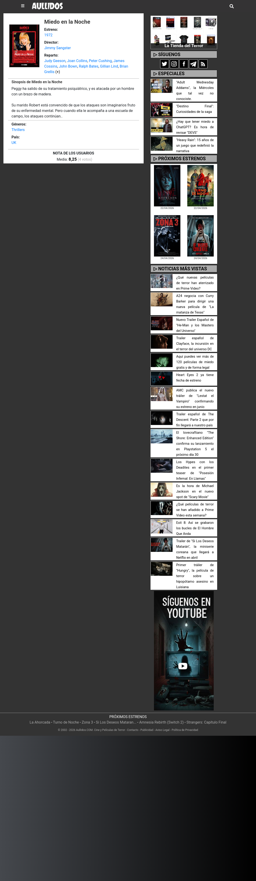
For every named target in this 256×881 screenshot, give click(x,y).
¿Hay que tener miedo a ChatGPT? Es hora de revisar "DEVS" (195, 121)
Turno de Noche (66, 717)
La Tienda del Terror (184, 45)
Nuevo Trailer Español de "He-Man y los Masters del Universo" (195, 319)
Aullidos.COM (84, 724)
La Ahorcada (40, 717)
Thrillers (18, 130)
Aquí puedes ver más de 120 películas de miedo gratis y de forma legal (195, 356)
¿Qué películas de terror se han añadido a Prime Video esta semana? (195, 504)
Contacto (132, 724)
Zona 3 (87, 717)
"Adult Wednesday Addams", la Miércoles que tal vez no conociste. (195, 87)
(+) (57, 72)
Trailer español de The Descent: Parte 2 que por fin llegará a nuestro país (195, 414)
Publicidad (146, 724)
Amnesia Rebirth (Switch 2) (161, 717)
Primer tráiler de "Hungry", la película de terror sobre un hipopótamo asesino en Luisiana (195, 571)
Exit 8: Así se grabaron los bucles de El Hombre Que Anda (195, 522)
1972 (48, 35)
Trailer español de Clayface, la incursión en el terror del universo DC (195, 338)
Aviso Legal (162, 724)
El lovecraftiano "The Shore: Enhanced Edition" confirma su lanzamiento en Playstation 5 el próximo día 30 (195, 438)
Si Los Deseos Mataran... (116, 717)
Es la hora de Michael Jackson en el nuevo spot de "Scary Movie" (195, 486)
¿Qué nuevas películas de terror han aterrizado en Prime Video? (195, 277)
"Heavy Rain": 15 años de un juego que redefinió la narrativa (195, 140)
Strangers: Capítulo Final (207, 717)
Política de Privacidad (185, 724)
